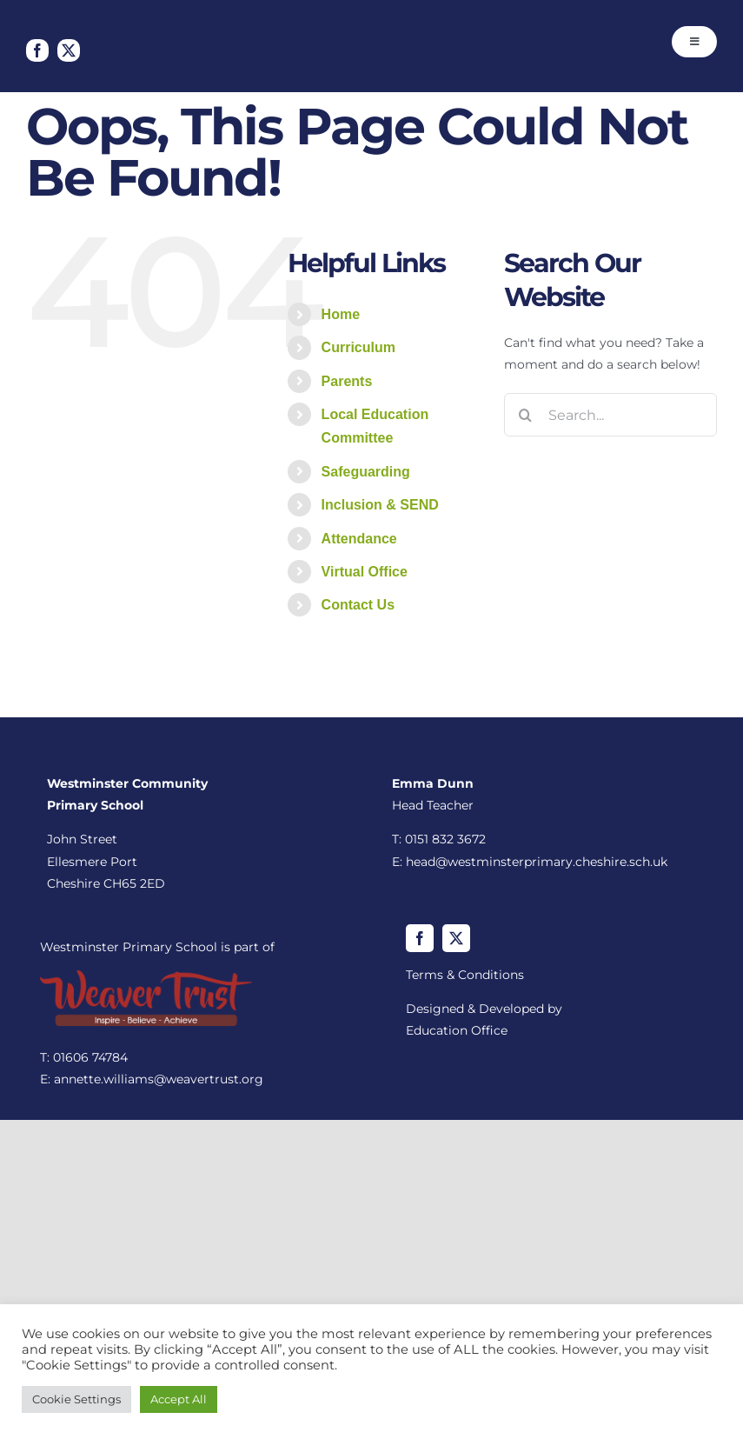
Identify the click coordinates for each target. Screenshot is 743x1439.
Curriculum (358, 347)
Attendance (359, 538)
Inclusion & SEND (380, 504)
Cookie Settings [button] (76, 1399)
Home (341, 314)
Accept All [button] (178, 1399)
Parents (347, 381)
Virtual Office (365, 571)
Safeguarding (366, 471)
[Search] (525, 414)
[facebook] (37, 50)
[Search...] (610, 414)
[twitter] (68, 50)
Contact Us (358, 604)
